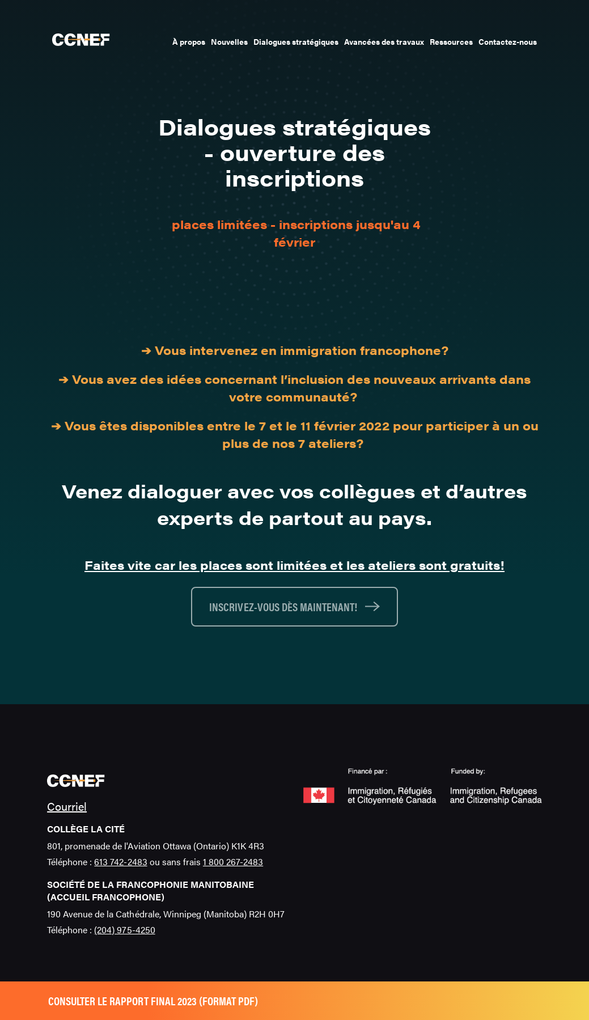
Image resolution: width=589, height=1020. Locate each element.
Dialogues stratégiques (295, 41)
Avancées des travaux (384, 41)
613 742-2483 (120, 861)
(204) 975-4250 (124, 929)
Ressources (451, 41)
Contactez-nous (507, 41)
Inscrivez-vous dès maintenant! (284, 606)
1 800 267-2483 (233, 861)
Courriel (67, 806)
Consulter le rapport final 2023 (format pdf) (153, 1000)
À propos (188, 41)
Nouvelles (229, 41)
